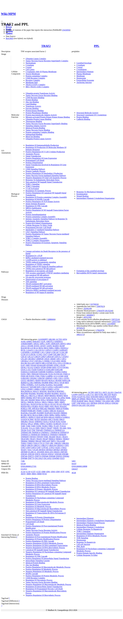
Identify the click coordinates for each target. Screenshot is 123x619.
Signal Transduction (33, 156)
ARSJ (68, 344)
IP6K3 (51, 383)
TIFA (69, 428)
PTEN (74, 401)
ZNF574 (38, 456)
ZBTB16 (42, 450)
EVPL (101, 395)
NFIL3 (43, 400)
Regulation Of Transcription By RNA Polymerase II (46, 513)
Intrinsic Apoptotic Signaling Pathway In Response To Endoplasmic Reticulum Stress (46, 220)
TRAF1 (59, 437)
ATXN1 (37, 346)
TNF (33, 430)
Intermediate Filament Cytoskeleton (90, 527)
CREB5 (53, 359)
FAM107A (41, 370)
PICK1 (94, 399)
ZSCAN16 (90, 405)
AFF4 (64, 339)
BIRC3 (58, 348)
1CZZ (38, 472)
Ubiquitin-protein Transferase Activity (40, 93)
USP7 (39, 448)
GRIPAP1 (49, 378)
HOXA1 (51, 380)
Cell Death (30, 524)
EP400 (49, 367)
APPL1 (42, 344)
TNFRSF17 (45, 432)
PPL (96, 45)
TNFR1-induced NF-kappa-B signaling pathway (44, 266)
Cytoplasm (30, 65)
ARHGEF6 (55, 344)
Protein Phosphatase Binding (37, 113)
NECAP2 (24, 400)
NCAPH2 (61, 398)
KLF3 (45, 387)
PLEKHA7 (101, 399)
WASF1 (24, 450)
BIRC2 (52, 348)
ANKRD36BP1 (27, 344)
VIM (78, 403)
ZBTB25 (56, 450)
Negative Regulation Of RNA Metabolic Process (44, 543)
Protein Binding (32, 100)
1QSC (67, 472)
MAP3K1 (43, 391)
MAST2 (63, 393)
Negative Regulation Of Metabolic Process (42, 571)
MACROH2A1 (27, 391)
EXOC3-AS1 (26, 370)
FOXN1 (32, 376)
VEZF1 (58, 448)
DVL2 (55, 363)
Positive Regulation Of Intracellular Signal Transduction (47, 558)
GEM (66, 376)
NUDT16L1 (25, 404)
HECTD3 (107, 395)
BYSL (23, 350)
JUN (36, 385)
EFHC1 (57, 365)
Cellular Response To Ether (87, 555)
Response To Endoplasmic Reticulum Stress (42, 180)
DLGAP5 (31, 363)
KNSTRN (94, 397)
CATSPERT (35, 352)
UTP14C (45, 448)
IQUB (62, 383)
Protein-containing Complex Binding (40, 132)
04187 (74, 464)
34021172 (80, 334)
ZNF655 (59, 456)
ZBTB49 (24, 452)
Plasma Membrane (83, 74)
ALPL (43, 341)
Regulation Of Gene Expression (38, 504)
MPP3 (23, 398)
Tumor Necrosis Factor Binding (38, 130)
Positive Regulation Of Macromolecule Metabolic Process (48, 567)
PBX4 (88, 399)
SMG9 (61, 419)
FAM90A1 (50, 372)
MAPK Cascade (32, 574)
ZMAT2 (57, 452)
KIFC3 (39, 387)
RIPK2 (58, 415)
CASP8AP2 (63, 350)
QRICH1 (52, 411)
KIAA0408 (58, 385)
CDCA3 (30, 357)
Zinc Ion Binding (32, 102)
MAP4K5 (40, 393)
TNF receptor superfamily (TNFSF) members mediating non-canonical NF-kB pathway (47, 274)
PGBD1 (35, 406)
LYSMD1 (49, 389)
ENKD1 (37, 367)
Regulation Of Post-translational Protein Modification (46, 537)
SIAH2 (56, 419)
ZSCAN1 (82, 405)
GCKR (60, 376)
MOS (66, 396)
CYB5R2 (46, 361)
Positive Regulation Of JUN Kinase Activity (43, 201)
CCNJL (39, 354)
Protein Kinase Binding (35, 111)
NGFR (56, 400)
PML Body (80, 547)
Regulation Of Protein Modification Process (42, 539)
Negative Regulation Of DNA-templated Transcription (47, 545)
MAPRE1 (55, 393)
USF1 (67, 445)
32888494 (51, 319)
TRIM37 (66, 439)
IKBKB (24, 383)
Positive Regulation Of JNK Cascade (40, 541)
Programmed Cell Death (35, 160)
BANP (62, 346)
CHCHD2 (31, 359)
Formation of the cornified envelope (90, 271)
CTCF (31, 361)
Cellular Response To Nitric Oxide (39, 225)
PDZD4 (24, 406)
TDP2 (37, 428)
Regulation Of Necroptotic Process (39, 580)
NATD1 (54, 398)
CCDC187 (55, 352)
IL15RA (30, 383)
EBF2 (28, 365)
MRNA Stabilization (33, 208)
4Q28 (74, 473)
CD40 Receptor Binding (35, 98)
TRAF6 (39, 439)
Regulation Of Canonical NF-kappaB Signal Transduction (48, 491)
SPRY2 (43, 424)
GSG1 (60, 378)
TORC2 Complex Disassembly (37, 240)
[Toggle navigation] (2, 21)
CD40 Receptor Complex (35, 78)
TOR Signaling (82, 538)
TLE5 (29, 430)
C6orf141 (118, 392)
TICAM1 (63, 428)
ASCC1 (24, 346)
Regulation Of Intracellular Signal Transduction (44, 587)
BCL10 (30, 348)
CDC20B (56, 354)
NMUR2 (30, 402)
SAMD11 (66, 417)
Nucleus (29, 515)
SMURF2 (24, 422)
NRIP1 (62, 402)
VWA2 (63, 448)
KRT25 (102, 397)
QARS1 (46, 411)
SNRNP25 (39, 422)
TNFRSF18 (54, 432)
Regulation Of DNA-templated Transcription (43, 483)
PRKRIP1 (51, 409)
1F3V (62, 472)
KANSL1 (49, 385)
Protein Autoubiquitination (36, 214)
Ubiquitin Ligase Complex (36, 59)
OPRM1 (82, 399)
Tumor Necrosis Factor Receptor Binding (41, 95)
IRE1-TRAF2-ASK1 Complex (37, 87)
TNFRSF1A (25, 435)
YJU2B (35, 450)
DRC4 (44, 363)
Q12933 (24, 469)
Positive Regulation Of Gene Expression (41, 158)
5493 (73, 461)
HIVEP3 (44, 380)
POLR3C (63, 406)
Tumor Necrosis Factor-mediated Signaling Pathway (46, 176)
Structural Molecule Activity (87, 113)
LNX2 (23, 389)
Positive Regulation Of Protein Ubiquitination (43, 519)
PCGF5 (59, 404)
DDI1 (58, 361)
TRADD (52, 437)
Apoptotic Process (33, 154)
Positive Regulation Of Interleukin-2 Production (44, 173)
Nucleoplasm (31, 63)
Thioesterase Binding (34, 121)
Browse (9, 27)
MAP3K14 (52, 391)
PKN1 (57, 406)
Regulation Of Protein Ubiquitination (40, 517)
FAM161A (25, 372)
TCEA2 (63, 426)
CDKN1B (50, 357)
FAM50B (41, 372)
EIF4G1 (24, 367)
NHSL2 (63, 400)
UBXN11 (60, 445)
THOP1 (56, 428)
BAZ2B (24, 348)
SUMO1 (49, 424)
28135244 (109, 311)
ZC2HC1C (32, 452)
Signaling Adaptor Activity (36, 126)
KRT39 (108, 397)
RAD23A (60, 411)
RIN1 (47, 415)
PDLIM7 (66, 404)
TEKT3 (43, 428)
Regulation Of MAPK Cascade (37, 199)
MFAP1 (41, 396)
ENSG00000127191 (28, 466)
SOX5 (58, 422)
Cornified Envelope (84, 63)
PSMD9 (24, 411)
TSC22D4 (106, 401)
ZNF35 (37, 454)
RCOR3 (24, 415)
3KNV (23, 474)
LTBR (42, 389)
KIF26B (33, 387)
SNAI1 (31, 422)
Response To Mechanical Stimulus (89, 192)
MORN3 (59, 396)
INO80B (45, 383)
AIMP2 (29, 341)
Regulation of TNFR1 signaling (38, 264)
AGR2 (23, 341)
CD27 (45, 354)
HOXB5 (58, 380)
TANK (38, 426)
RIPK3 (63, 415)
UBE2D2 (65, 443)
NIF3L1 (24, 402)
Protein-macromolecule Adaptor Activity (41, 115)
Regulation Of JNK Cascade (36, 206)
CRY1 (58, 359)
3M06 (28, 474)
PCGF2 (53, 404)
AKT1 (104, 392)
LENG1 (51, 387)
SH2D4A (44, 419)
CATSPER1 (25, 352)
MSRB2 (29, 398)
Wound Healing (82, 196)
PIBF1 (46, 406)
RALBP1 (33, 413)
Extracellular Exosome (85, 80)
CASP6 (74, 395)
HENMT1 (31, 380)
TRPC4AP (46, 441)
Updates (9, 33)
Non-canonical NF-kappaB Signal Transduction (44, 182)
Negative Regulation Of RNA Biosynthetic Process (45, 548)
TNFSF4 (32, 437)
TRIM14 (51, 439)
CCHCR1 (32, 354)
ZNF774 (31, 458)
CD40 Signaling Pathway (35, 169)
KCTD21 (86, 397)
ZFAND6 (40, 452)
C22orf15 (29, 350)
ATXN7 (43, 346)
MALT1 (36, 391)
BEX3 (46, 348)
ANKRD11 (58, 341)
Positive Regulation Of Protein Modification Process (46, 532)
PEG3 (29, 406)
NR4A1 (51, 402)
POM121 (24, 409)
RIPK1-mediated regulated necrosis (39, 258)
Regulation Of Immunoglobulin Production (42, 145)
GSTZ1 (24, 380)
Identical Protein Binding (35, 128)
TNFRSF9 (25, 437)
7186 (23, 461)
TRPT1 (53, 441)
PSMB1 (66, 409)
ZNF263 (115, 403)
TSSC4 (36, 443)
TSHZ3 (30, 443)
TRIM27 (98, 401)
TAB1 (23, 426)
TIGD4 (23, 430)
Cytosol (29, 67)
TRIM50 (31, 441)
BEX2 (41, 348)
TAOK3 (45, 426)
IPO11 (56, 383)
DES (96, 395)
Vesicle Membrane (33, 74)
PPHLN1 (116, 399)
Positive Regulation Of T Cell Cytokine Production (45, 152)
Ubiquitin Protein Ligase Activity (38, 139)
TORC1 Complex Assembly (36, 238)
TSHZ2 (24, 443)
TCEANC (24, 428)
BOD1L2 (64, 348)
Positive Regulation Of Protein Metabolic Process (45, 576)
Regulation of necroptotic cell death (39, 271)
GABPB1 (49, 376)
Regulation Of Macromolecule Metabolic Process (45, 502)
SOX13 (46, 422)
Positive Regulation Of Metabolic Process (42, 569)
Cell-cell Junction (83, 544)
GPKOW (41, 378)
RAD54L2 (25, 413)
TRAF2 (46, 45)
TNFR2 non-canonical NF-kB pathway (41, 269)
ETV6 (59, 367)
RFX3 (29, 415)
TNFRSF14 (35, 432)
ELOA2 (30, 367)
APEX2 (36, 344)
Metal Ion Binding (33, 137)
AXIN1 (49, 346)
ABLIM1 (52, 339)
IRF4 (67, 383)
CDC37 (63, 354)
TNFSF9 (39, 437)
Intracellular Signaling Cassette (38, 561)
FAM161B (33, 372)
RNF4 (46, 417)
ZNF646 (45, 456)
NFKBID (50, 400)
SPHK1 (37, 424)
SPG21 (30, 424)
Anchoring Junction (84, 82)
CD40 (50, 354)
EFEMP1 (50, 365)
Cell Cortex (30, 69)
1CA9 (28, 472)
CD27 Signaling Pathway (35, 232)
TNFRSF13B (26, 432)
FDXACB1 (43, 374)
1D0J (58, 472)
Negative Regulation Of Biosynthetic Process (43, 595)
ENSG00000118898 (79, 466)
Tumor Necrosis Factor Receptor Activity (41, 530)
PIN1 (52, 406)
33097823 (100, 306)
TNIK (46, 437)
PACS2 (41, 404)
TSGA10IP (60, 441)
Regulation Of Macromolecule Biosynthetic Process (46, 509)
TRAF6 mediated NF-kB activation (39, 286)
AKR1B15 (36, 341)
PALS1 (47, 404)
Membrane (80, 76)
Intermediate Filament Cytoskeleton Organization (95, 198)
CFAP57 (65, 357)
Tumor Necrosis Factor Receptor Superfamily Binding (46, 124)
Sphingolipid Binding (34, 134)
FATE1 (23, 374)
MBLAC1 (25, 396)
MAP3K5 (60, 391)
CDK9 (42, 357)
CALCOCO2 (39, 350)
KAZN (80, 397)
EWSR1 (65, 367)
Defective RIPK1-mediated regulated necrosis (43, 290)
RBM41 (64, 413)
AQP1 (48, 344)
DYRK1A (67, 363)
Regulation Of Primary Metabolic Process (42, 489)
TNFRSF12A (59, 430)
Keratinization (81, 194)
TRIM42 (24, 441)
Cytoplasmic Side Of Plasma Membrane (41, 72)
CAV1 (42, 352)
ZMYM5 (63, 452)
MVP (35, 398)
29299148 (87, 309)
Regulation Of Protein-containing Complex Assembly (46, 197)
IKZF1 (114, 395)
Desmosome (81, 78)
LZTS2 (56, 389)
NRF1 (56, 402)
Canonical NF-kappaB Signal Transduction (42, 550)
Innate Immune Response (35, 204)
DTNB (49, 363)
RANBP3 (40, 413)
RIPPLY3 (32, 417)
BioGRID (9, 38)
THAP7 (50, 428)
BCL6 (36, 348)
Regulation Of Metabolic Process (38, 506)
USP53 (33, 448)
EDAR (33, 365)
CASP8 (55, 350)
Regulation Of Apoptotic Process (38, 191)
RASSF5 (57, 413)
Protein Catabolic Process (35, 171)
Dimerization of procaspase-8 (37, 279)
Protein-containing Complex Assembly (40, 217)
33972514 (115, 319)
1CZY (33, 472)
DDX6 (63, 361)
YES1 (29, 450)
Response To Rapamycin (85, 542)
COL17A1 (90, 395)
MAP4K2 (32, 393)
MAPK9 (48, 393)
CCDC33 (24, 354)
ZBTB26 (93, 403)
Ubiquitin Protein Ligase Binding (38, 119)
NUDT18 (34, 404)
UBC (52, 443)
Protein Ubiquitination (34, 163)
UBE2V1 (37, 445)
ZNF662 (66, 456)
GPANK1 (33, 378)
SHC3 (50, 419)
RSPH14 (58, 417)
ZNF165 (101, 403)
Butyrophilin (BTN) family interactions (91, 273)
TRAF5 (33, 439)
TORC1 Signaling (33, 184)
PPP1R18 (35, 409)
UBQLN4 (52, 445)
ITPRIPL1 (30, 385)
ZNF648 (52, 456)
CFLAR (24, 359)
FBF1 (29, 374)
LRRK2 (37, 389)
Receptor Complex (33, 80)
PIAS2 (41, 406)
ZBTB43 (63, 450)
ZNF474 (75, 405)
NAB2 (48, 398)
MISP (46, 396)
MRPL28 (75, 399)
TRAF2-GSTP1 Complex (35, 85)
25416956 (66, 30)
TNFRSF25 (44, 435)
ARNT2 (63, 344)
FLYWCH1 (58, 374)
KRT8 (113, 397)
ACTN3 (59, 339)
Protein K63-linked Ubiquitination (39, 223)
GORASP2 (25, 378)
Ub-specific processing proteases (38, 277)
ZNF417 (51, 454)
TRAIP (45, 439)
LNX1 (66, 387)
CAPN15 (48, 350)
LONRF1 (29, 389)
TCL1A (32, 428)
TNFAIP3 (39, 430)
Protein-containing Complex (36, 76)
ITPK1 (23, 385)
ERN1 (54, 367)
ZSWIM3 (55, 458)
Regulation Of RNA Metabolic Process (41, 487)
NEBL (68, 398)
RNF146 (40, 417)
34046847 (90, 315)
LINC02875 (58, 387)
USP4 (28, 448)
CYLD (53, 361)
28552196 (87, 317)
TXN (47, 443)
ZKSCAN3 (49, 452)
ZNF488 (65, 454)
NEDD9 (31, 400)
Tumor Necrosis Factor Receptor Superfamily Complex (47, 61)
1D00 (43, 472)
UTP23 (51, 448)
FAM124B (58, 370)
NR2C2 (45, 402)
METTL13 (33, 396)
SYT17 (65, 424)
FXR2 (42, 376)
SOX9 (63, 422)
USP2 (23, 448)
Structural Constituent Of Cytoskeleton (91, 115)
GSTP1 (66, 378)
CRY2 (64, 359)
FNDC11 (66, 374)
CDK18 (37, 357)
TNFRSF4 (54, 435)
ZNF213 (108, 403)
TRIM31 (58, 439)
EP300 (43, 367)
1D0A (53, 472)
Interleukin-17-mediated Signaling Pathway (42, 230)
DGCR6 (24, 363)
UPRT (117, 401)
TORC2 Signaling (33, 186)
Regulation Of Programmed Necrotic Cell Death (44, 589)
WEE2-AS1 (85, 403)
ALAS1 (111, 392)
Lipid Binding (31, 104)
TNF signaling (31, 282)
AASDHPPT (43, 339)
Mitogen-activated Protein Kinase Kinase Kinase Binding (48, 117)
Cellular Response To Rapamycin (89, 529)
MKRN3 (52, 396)
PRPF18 (59, 409)
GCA (55, 376)
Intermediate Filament (84, 72)
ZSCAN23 (39, 458)
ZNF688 (24, 458)
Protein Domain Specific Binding (89, 553)
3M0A (33, 474)
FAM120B (50, 370)
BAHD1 (56, 346)
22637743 (116, 322)
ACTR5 (91, 392)
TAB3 (33, 426)
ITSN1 (74, 397)
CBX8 (47, 352)
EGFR (62, 365)
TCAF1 (56, 426)
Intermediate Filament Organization (90, 534)
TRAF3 (65, 437)
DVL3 (60, 363)
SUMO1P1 (57, 424)
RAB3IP (80, 401)
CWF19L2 (38, 361)
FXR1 (37, 376)
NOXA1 (38, 402)
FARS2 (64, 372)
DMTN (38, 363)
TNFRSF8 (62, 435)
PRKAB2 (43, 409)
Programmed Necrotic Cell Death (38, 227)
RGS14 (35, 415)
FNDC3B (24, 376)
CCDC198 (63, 352)
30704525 (80, 328)
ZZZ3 (62, 458)
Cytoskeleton (81, 69)
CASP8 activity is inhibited (36, 260)
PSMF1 (40, 411)
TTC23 (42, 443)
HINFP (38, 380)
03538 (23, 464)
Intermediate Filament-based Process (90, 523)
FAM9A (58, 372)
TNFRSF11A (49, 430)
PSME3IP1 (31, 411)
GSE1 (55, 378)
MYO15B (41, 398)
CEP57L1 (58, 357)
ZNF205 (24, 454)
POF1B (109, 399)
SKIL (86, 401)
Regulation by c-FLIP (34, 256)
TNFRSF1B (35, 435)
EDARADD (41, 365)
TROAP (38, 441)
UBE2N (30, 445)
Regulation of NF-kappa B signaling (40, 292)
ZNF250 (31, 454)
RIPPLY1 (24, 417)
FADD (34, 370)
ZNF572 (31, 456)
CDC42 (24, 357)
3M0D (39, 474)
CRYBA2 (24, 361)
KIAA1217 (25, 387)
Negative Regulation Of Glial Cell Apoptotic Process (46, 178)
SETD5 (37, 419)
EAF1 (23, 365)
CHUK (46, 359)
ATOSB (30, 346)
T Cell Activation (32, 188)
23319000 (111, 324)
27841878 (100, 311)
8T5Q (44, 474)
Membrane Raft (32, 82)
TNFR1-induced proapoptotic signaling (41, 262)
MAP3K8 (24, 393)
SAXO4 (24, 419)
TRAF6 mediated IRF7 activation (39, 284)
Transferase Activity (33, 106)
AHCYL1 (98, 392)
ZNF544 (24, 456)
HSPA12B (66, 380)
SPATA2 (24, 424)
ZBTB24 (49, 450)
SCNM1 (30, 419)
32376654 (94, 304)
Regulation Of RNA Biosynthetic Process (42, 485)
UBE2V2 (44, 445)
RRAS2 (52, 417)
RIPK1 (52, 415)
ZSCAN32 (47, 458)
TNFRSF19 (64, 432)
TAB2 (28, 426)
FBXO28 (35, 374)
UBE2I (23, 445)
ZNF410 (44, 454)
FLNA (50, 374)
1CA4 (23, 472)
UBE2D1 (57, 443)
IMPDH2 (37, 383)
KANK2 (42, 385)
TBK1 (50, 426)
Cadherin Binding (83, 119)
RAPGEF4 (49, 413)
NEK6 (37, 400)
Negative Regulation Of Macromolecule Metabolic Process (48, 584)
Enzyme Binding (32, 108)
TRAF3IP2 (25, 439)
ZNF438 (58, 454)
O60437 (75, 469)
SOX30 (52, 422)
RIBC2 (41, 415)
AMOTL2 (50, 341)
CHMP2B (39, 359)
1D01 (48, 472)
